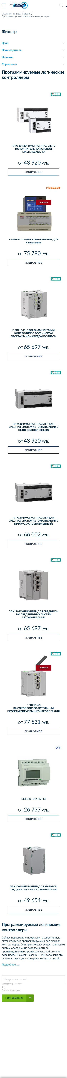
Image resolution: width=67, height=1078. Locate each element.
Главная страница (11, 13)
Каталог (26, 13)
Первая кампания (11, 990)
